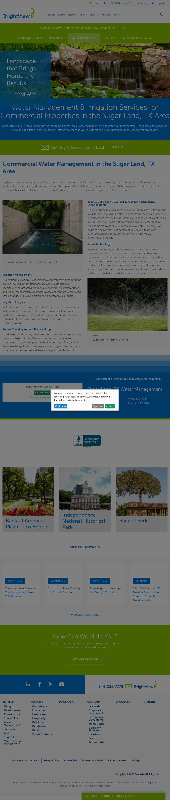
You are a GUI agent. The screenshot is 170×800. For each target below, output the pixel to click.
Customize (61, 406)
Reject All (98, 406)
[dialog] (85, 400)
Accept (110, 406)
